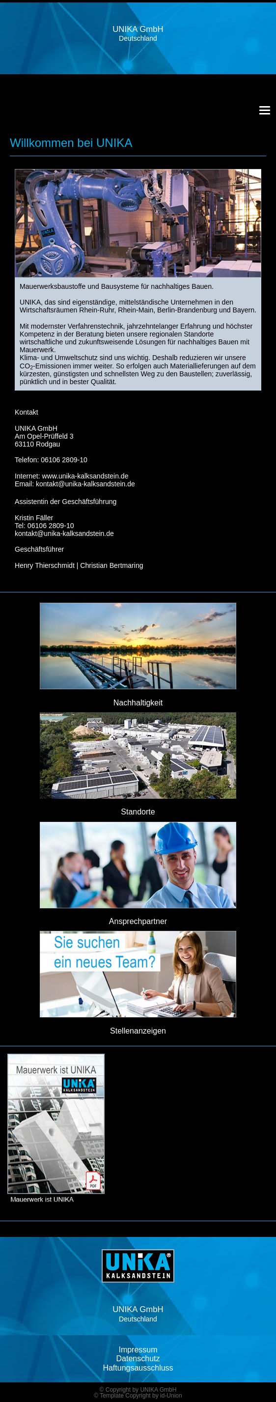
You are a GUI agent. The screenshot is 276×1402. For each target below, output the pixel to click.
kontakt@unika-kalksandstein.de (85, 484)
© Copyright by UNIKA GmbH (138, 1389)
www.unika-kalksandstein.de (85, 476)
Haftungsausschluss (138, 1368)
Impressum (137, 1350)
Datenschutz (138, 1358)
